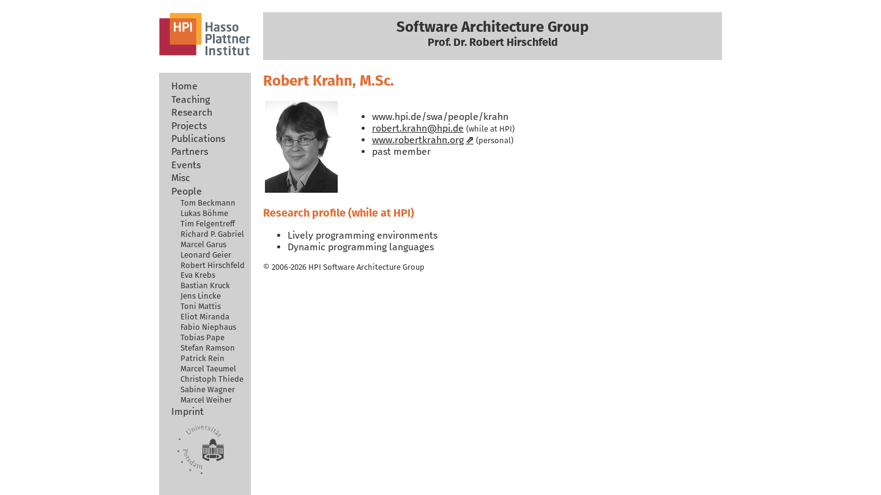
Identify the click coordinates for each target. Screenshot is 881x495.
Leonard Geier (205, 254)
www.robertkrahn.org (418, 140)
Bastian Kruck (205, 285)
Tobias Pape (202, 337)
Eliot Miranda (204, 316)
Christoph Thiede (211, 379)
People (186, 191)
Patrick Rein (202, 358)
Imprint (187, 411)
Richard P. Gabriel (212, 234)
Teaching (190, 99)
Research (191, 112)
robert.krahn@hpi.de (418, 128)
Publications (198, 138)
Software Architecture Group (374, 267)
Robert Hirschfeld (212, 265)
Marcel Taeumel (208, 368)
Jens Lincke (200, 295)
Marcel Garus (203, 244)
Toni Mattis (200, 306)
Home (184, 86)
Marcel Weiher (206, 399)
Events (186, 165)
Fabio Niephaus (208, 327)
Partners (189, 151)
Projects (189, 126)
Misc (180, 178)
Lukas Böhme (204, 213)
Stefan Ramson (207, 347)
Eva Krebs (197, 275)
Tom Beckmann (208, 202)
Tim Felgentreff (207, 223)
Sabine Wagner (207, 389)
